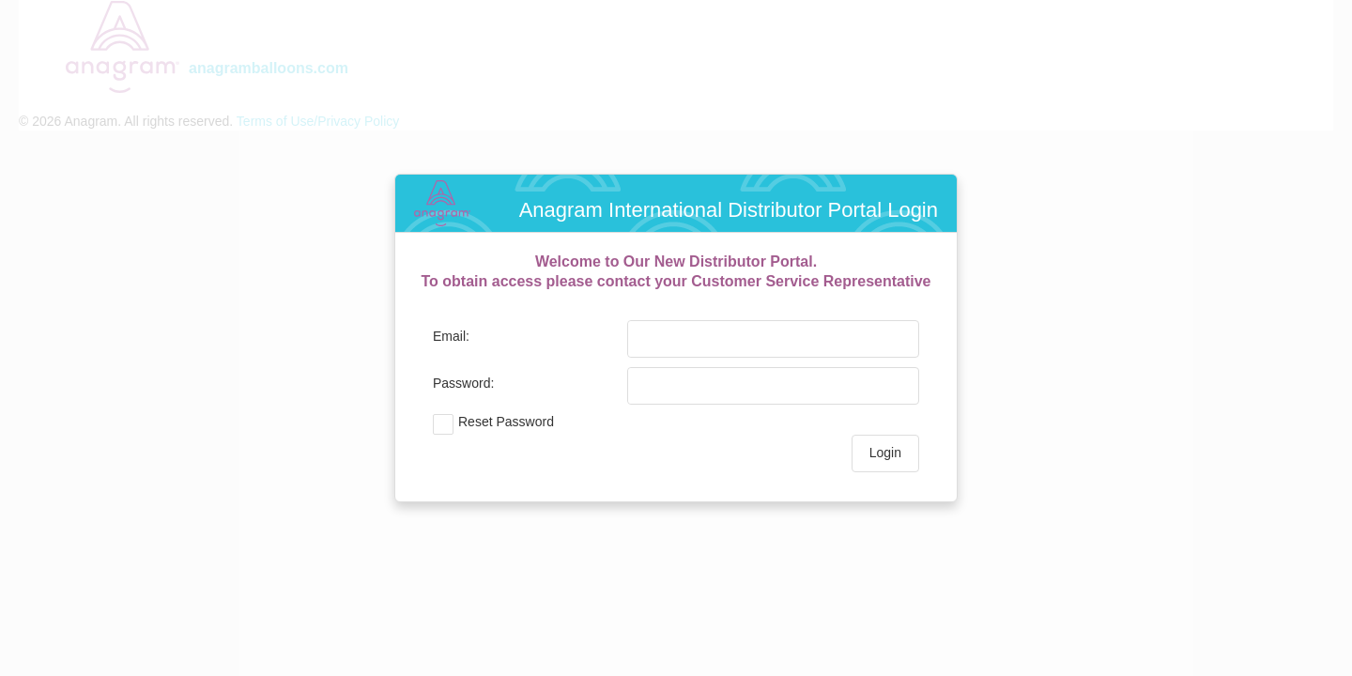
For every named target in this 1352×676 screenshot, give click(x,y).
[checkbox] (620, 424)
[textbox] (759, 339)
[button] (885, 453)
